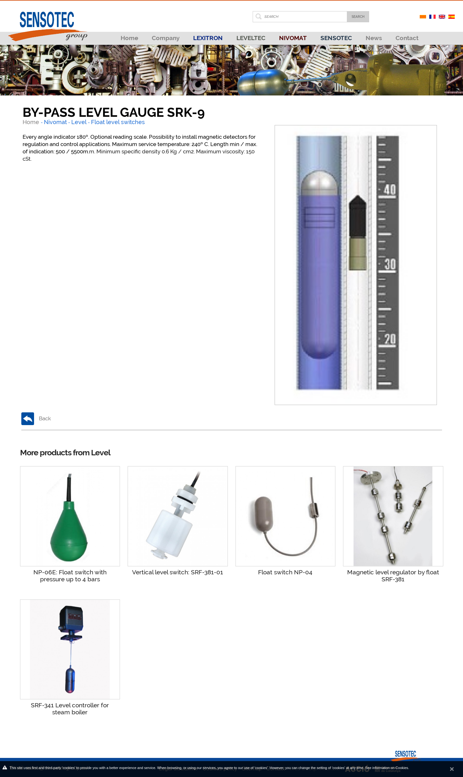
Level (79, 122)
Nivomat (55, 122)
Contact (407, 37)
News (374, 37)
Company (165, 37)
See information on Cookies (386, 768)
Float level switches (118, 122)
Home (129, 37)
